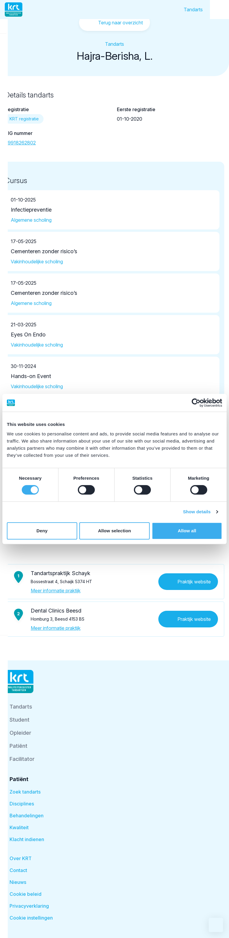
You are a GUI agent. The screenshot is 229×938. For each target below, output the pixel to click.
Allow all (187, 530)
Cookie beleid (25, 894)
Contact (18, 870)
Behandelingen (27, 816)
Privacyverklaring (29, 906)
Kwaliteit (19, 827)
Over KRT (21, 858)
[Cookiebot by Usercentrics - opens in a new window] (196, 402)
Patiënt (18, 746)
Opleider (20, 733)
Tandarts (193, 9)
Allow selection (114, 530)
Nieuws (18, 882)
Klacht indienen (27, 839)
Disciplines (22, 804)
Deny (41, 530)
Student (20, 720)
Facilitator (22, 759)
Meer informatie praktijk (56, 591)
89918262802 (20, 143)
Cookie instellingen (31, 918)
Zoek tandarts (25, 792)
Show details (197, 511)
